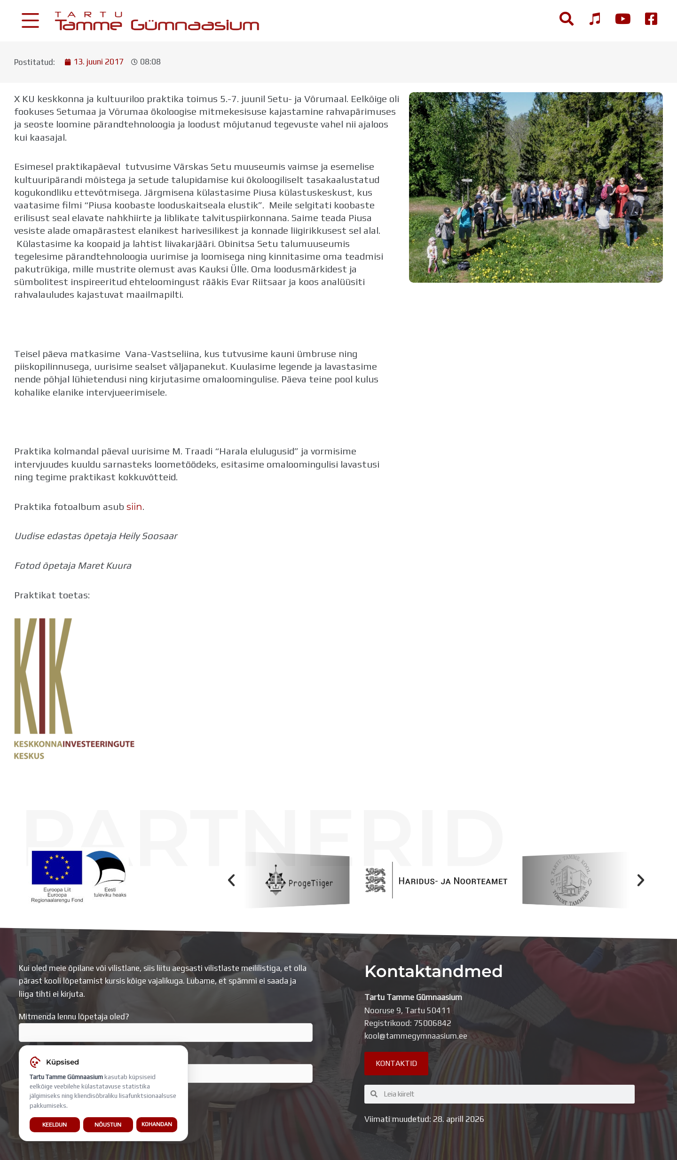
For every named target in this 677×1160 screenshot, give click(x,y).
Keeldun (54, 1124)
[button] (231, 880)
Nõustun (107, 1124)
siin (134, 506)
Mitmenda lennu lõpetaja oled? (166, 1027)
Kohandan (157, 1124)
